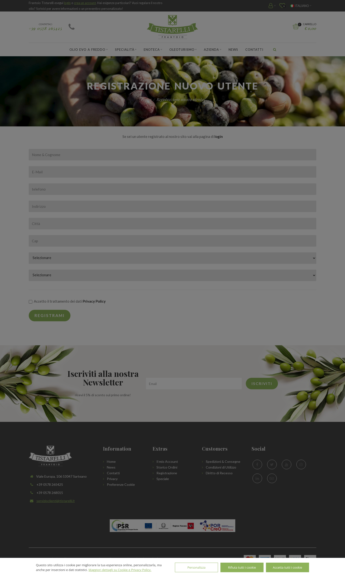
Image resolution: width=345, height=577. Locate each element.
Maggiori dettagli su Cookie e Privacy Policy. (119, 570)
